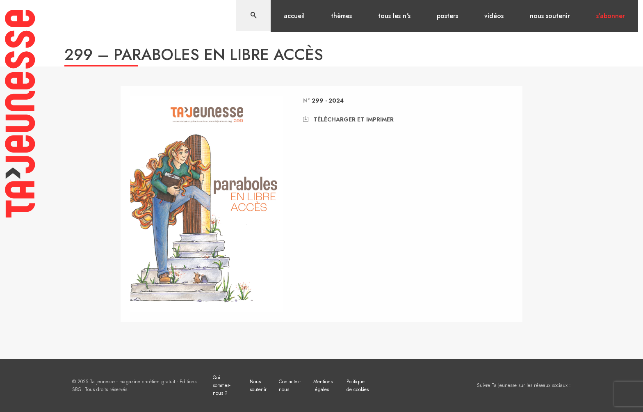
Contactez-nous (290, 385)
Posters (447, 16)
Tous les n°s (394, 16)
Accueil (294, 16)
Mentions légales (323, 385)
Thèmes (341, 16)
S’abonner (610, 16)
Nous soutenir (550, 16)
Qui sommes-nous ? (221, 385)
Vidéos (494, 16)
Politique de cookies (358, 385)
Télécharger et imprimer (348, 119)
